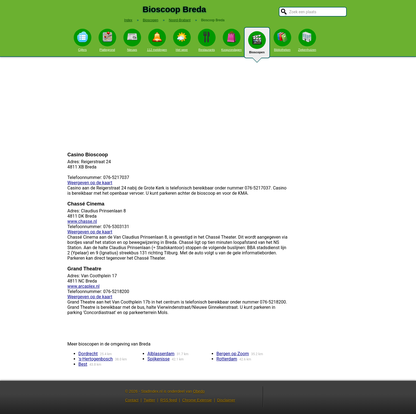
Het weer (182, 40)
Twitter (149, 400)
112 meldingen (157, 40)
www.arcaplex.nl (83, 286)
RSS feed (168, 400)
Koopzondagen (231, 40)
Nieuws (132, 40)
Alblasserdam (160, 353)
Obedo (199, 391)
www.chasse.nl (82, 221)
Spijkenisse (158, 359)
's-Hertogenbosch (95, 359)
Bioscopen (257, 44)
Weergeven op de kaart (89, 182)
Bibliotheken (282, 40)
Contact (131, 400)
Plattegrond (107, 40)
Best (82, 364)
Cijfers (82, 40)
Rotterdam (226, 359)
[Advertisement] (208, 104)
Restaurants (207, 40)
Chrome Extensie (197, 400)
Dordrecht (88, 353)
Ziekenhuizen (307, 40)
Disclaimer (226, 400)
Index (128, 20)
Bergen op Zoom (232, 353)
